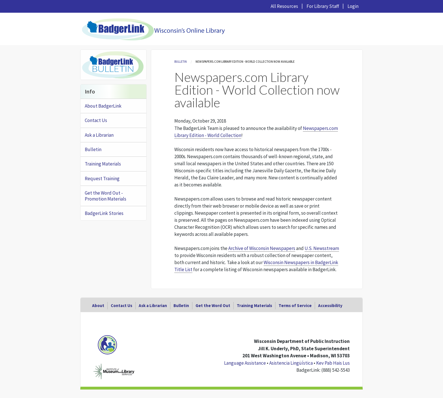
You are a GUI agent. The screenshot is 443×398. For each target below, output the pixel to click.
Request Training (102, 178)
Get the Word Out (213, 305)
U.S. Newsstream (322, 248)
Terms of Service (295, 305)
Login (353, 6)
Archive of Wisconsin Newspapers (261, 248)
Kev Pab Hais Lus (333, 363)
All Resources (284, 6)
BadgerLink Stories (104, 213)
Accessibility (330, 305)
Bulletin (180, 62)
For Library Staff (323, 6)
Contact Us (96, 120)
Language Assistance (245, 363)
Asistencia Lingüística (291, 363)
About (98, 305)
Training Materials (103, 164)
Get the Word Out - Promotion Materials (105, 196)
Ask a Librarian (99, 135)
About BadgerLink (103, 106)
